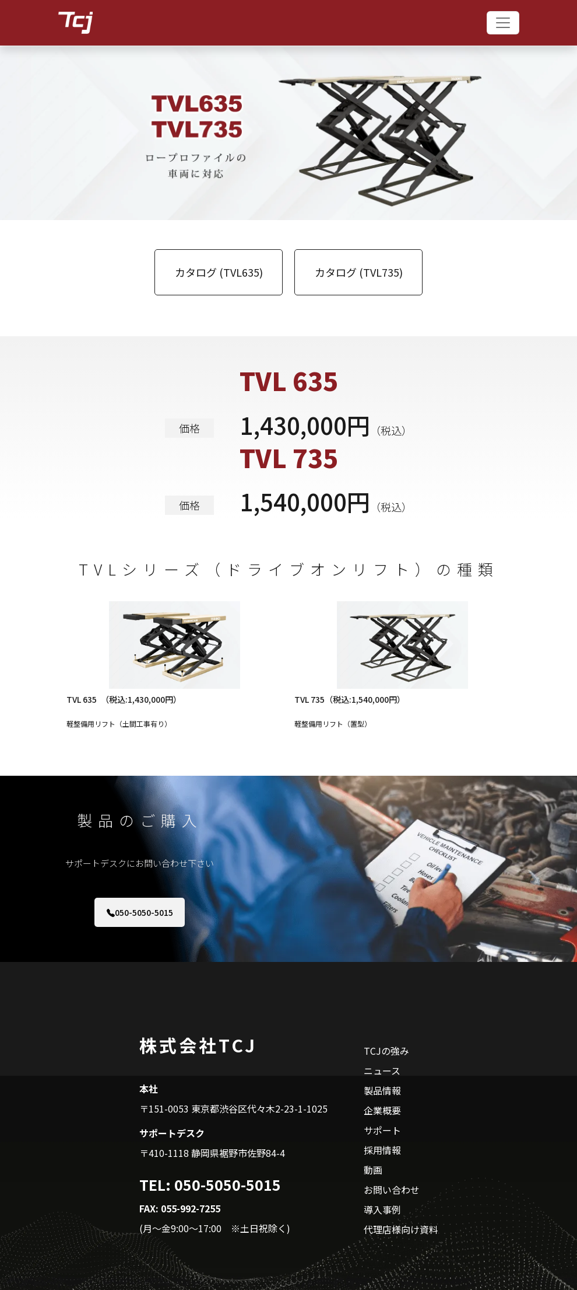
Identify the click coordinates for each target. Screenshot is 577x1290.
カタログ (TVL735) (359, 272)
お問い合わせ (392, 1190)
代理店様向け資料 (401, 1229)
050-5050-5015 (140, 912)
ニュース (382, 1071)
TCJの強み (386, 1051)
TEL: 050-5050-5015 (210, 1184)
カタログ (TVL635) (219, 272)
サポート (382, 1130)
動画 (373, 1170)
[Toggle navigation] (503, 22)
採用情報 (382, 1150)
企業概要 (382, 1110)
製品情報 (382, 1090)
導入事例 (382, 1209)
